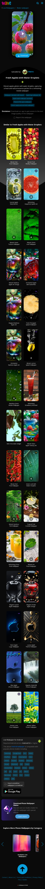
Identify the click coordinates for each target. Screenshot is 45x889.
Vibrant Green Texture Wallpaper (14, 243)
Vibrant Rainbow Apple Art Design (14, 283)
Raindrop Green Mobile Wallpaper (14, 404)
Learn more (22, 816)
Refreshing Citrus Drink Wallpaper (14, 565)
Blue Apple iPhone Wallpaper (13, 686)
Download (22, 55)
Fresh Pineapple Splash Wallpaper (31, 324)
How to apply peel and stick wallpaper (22, 105)
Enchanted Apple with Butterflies (31, 283)
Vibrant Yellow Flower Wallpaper (31, 726)
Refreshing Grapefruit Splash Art (31, 203)
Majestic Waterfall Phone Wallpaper (31, 686)
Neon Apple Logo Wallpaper (14, 646)
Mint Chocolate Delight (14, 444)
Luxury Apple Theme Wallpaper (31, 646)
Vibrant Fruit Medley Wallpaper (31, 163)
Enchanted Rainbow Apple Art (14, 364)
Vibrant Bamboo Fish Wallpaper (14, 525)
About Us (12, 877)
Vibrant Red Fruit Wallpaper (14, 485)
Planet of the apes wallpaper (22, 102)
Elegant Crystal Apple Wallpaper (14, 605)
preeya (28, 72)
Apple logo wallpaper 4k (33, 95)
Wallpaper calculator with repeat (14, 95)
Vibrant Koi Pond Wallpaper (31, 565)
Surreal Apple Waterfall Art (14, 203)
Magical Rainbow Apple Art (14, 324)
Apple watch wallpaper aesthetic (22, 98)
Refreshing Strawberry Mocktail (31, 404)
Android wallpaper (18, 747)
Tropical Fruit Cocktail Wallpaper (31, 525)
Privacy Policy (37, 877)
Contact (4, 877)
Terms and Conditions (24, 877)
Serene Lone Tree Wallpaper (14, 726)
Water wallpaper (23, 8)
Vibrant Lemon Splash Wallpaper (31, 364)
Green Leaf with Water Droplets (31, 485)
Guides (24, 880)
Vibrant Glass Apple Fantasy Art (31, 444)
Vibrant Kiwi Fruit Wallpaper (14, 163)
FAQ (19, 880)
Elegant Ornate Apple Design (31, 605)
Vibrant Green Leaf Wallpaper (31, 243)
